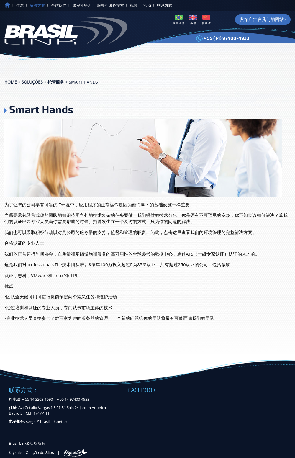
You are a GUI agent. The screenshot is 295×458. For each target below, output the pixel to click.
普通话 (206, 20)
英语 (193, 20)
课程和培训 (81, 5)
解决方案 (37, 5)
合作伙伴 (58, 5)
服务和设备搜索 (110, 5)
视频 (133, 5)
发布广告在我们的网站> (263, 19)
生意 (20, 5)
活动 (147, 5)
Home (10, 82)
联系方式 (164, 5)
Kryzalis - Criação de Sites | (48, 452)
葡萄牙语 (178, 20)
